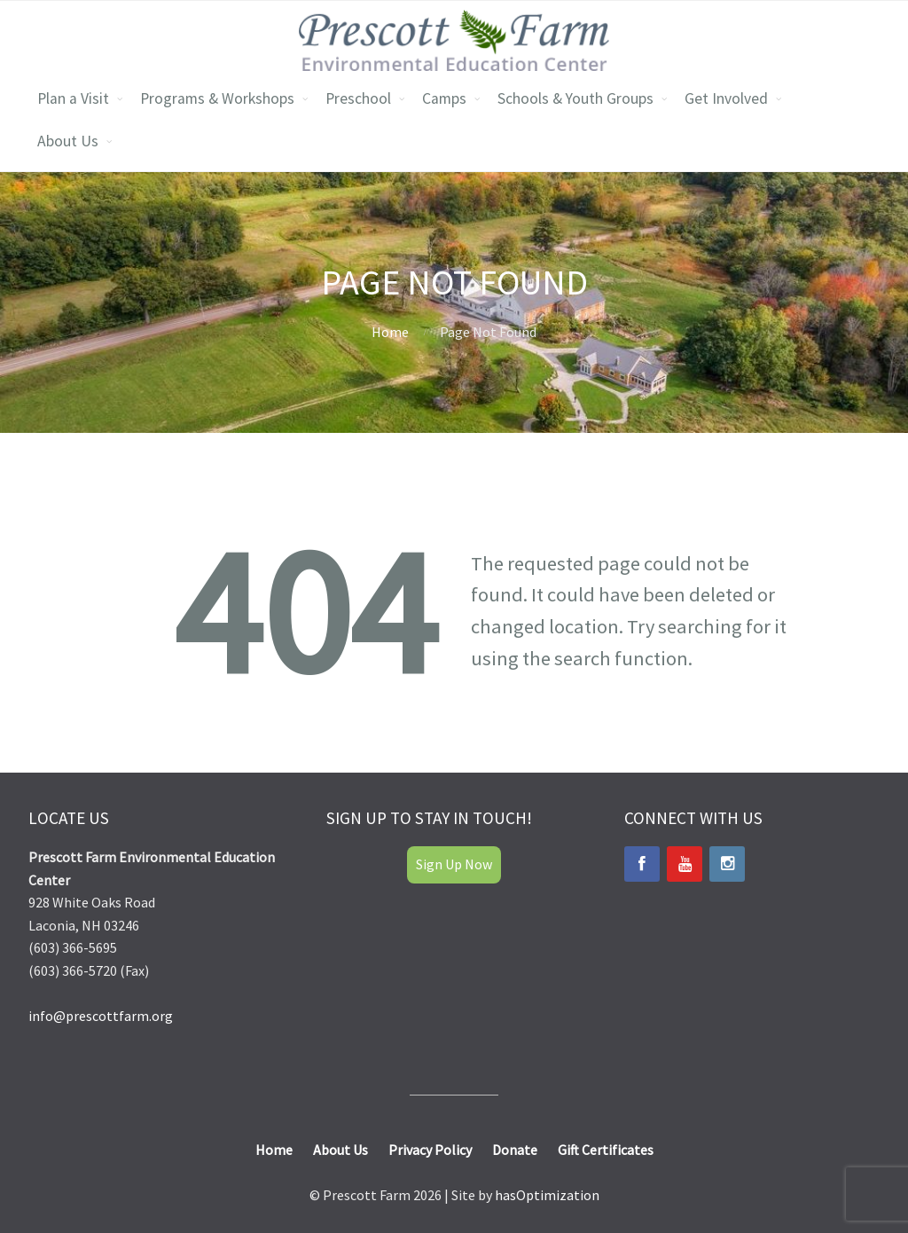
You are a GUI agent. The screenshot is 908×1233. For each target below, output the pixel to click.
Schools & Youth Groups (575, 98)
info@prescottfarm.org (100, 1016)
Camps (444, 98)
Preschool (358, 98)
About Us (67, 141)
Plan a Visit (73, 98)
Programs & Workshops (217, 98)
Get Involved (726, 98)
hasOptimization (547, 1195)
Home (390, 332)
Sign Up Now (454, 864)
